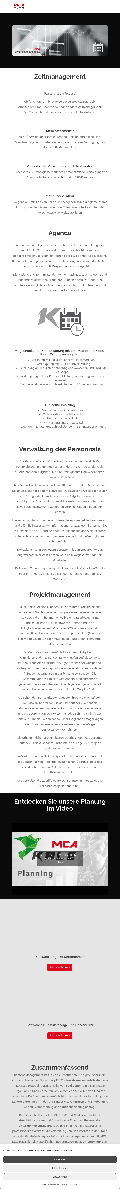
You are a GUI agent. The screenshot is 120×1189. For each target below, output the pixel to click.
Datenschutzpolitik (69, 1184)
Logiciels (54, 1104)
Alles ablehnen (60, 1168)
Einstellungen (60, 1176)
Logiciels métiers (98, 1104)
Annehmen (60, 1159)
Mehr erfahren (60, 923)
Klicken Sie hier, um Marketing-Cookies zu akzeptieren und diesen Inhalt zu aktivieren (60, 858)
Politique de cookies (50, 1184)
